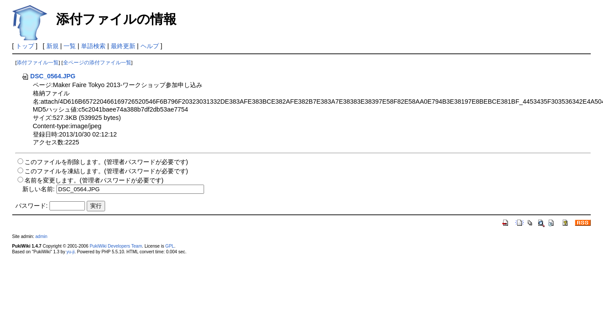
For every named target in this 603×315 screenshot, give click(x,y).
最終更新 (123, 45)
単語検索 (93, 45)
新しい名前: (38, 189)
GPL (170, 246)
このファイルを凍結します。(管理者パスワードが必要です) (106, 171)
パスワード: (31, 205)
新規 (52, 45)
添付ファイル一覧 (38, 62)
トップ (25, 45)
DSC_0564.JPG (48, 76)
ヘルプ (150, 45)
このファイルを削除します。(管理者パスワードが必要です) (106, 161)
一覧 (69, 45)
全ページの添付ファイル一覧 (97, 62)
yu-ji (70, 251)
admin (41, 236)
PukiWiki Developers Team (116, 246)
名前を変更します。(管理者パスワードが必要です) (94, 180)
